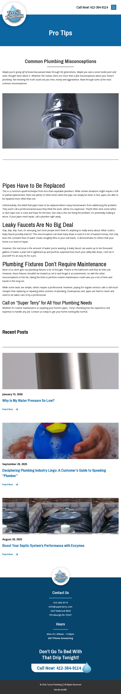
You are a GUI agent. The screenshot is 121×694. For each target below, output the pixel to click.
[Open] (113, 7)
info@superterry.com (60, 606)
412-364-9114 (99, 7)
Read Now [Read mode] (7, 409)
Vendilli (63, 689)
